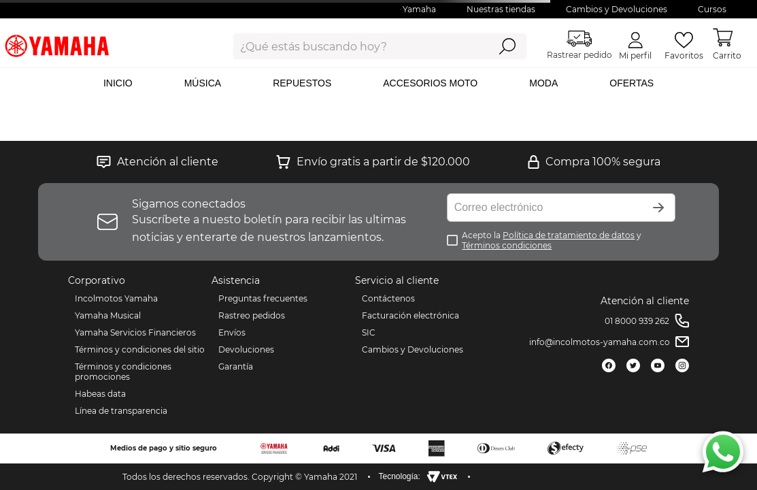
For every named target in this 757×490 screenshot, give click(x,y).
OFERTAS (631, 83)
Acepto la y (551, 240)
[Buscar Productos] (507, 46)
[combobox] (350, 46)
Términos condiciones (507, 245)
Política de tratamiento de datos (569, 235)
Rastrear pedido (579, 45)
